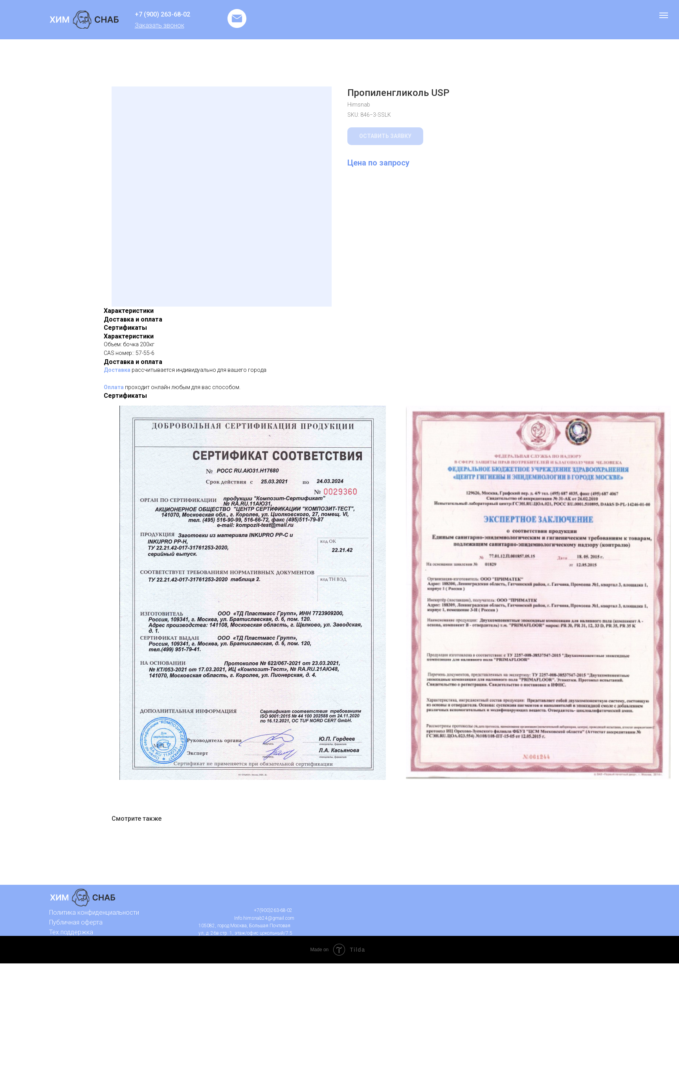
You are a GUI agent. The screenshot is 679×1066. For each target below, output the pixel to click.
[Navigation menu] (663, 15)
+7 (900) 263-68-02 (162, 14)
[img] (84, 20)
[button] (159, 25)
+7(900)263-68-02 (273, 910)
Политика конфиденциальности (94, 912)
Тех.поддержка (71, 932)
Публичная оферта (76, 922)
